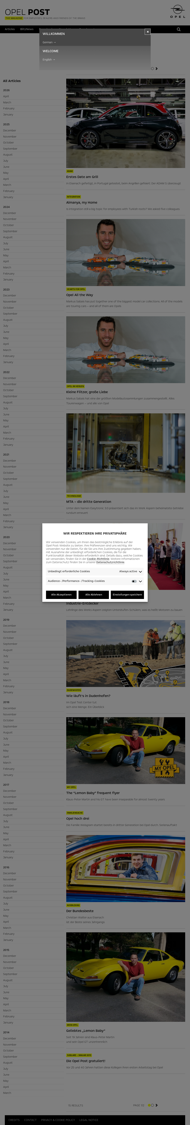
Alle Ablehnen (93, 595)
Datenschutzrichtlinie (110, 562)
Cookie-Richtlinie (98, 559)
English (49, 59)
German (49, 42)
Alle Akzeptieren (61, 595)
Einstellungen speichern (127, 595)
